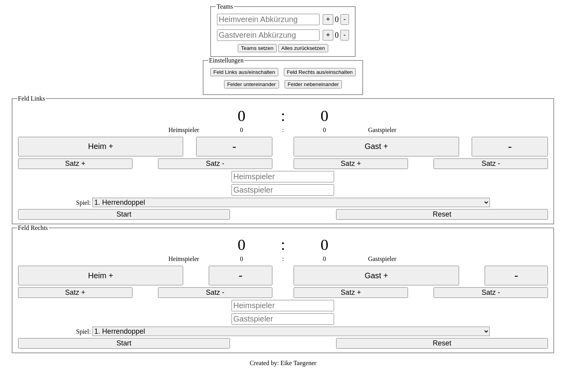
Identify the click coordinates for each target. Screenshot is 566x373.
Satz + (75, 163)
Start (123, 214)
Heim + (100, 146)
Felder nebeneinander (313, 84)
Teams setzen (257, 48)
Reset (442, 214)
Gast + (376, 146)
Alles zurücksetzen (303, 48)
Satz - (215, 163)
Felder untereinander (251, 84)
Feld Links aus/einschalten (244, 72)
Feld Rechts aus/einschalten (320, 72)
